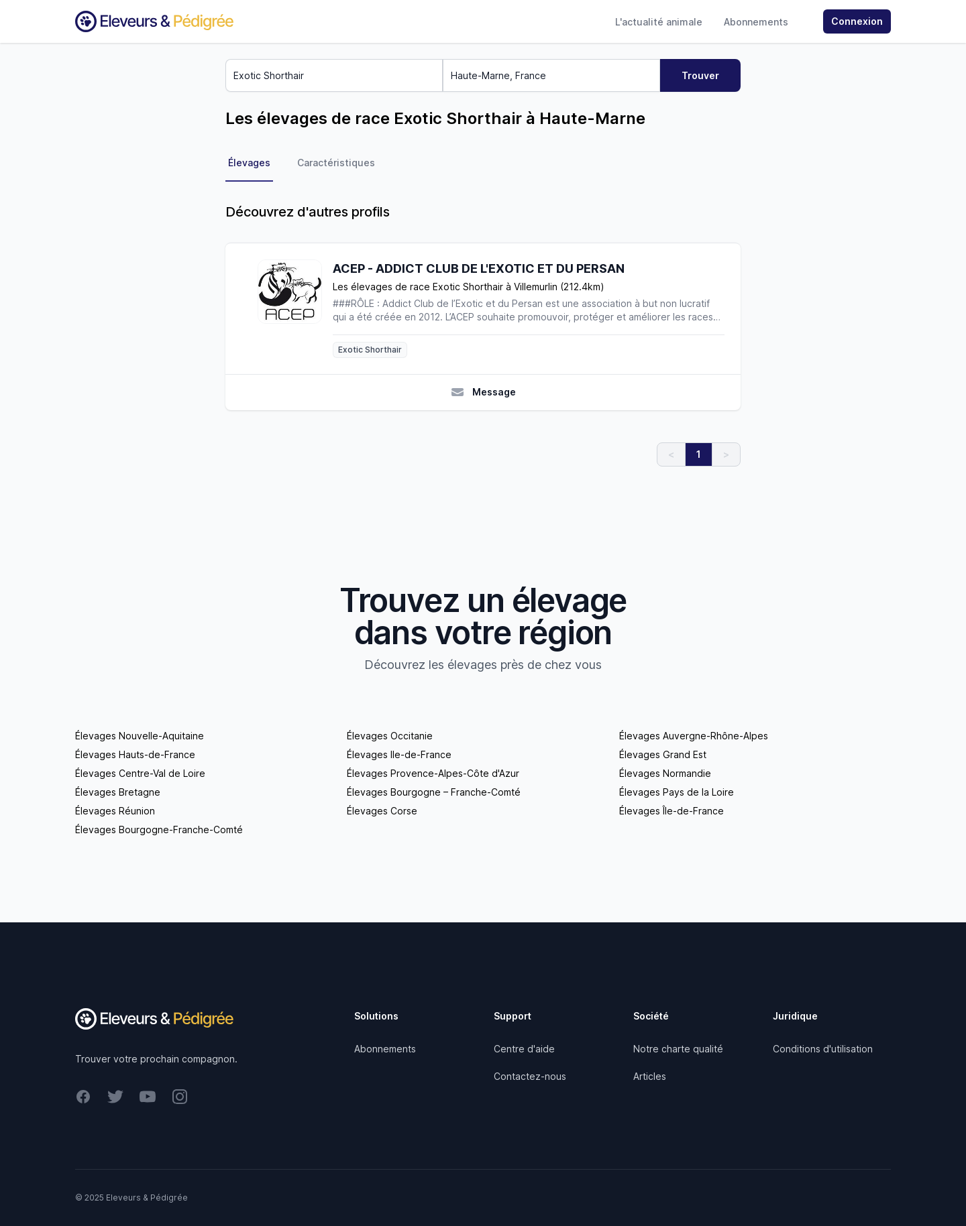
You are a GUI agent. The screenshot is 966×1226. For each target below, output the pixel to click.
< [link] (671, 454)
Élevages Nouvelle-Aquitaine (139, 735)
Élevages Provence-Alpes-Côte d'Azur (433, 773)
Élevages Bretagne (117, 792)
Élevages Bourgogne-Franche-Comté (159, 829)
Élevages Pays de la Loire (676, 792)
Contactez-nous (530, 1076)
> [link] (726, 454)
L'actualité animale (658, 21)
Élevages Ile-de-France (399, 754)
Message (483, 392)
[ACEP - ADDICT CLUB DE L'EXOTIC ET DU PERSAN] (295, 308)
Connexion (857, 21)
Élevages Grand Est (662, 754)
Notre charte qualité (678, 1048)
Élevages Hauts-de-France (135, 754)
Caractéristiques (336, 162)
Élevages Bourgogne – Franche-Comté (434, 792)
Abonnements (756, 21)
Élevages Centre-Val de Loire (140, 773)
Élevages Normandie (665, 773)
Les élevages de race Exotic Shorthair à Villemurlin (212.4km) (468, 286)
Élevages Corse (382, 810)
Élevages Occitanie (390, 735)
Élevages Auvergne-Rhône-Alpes (693, 735)
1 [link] (698, 454)
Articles (649, 1076)
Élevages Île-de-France (671, 810)
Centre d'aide (524, 1048)
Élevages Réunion (115, 810)
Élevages (249, 162)
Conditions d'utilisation (823, 1048)
